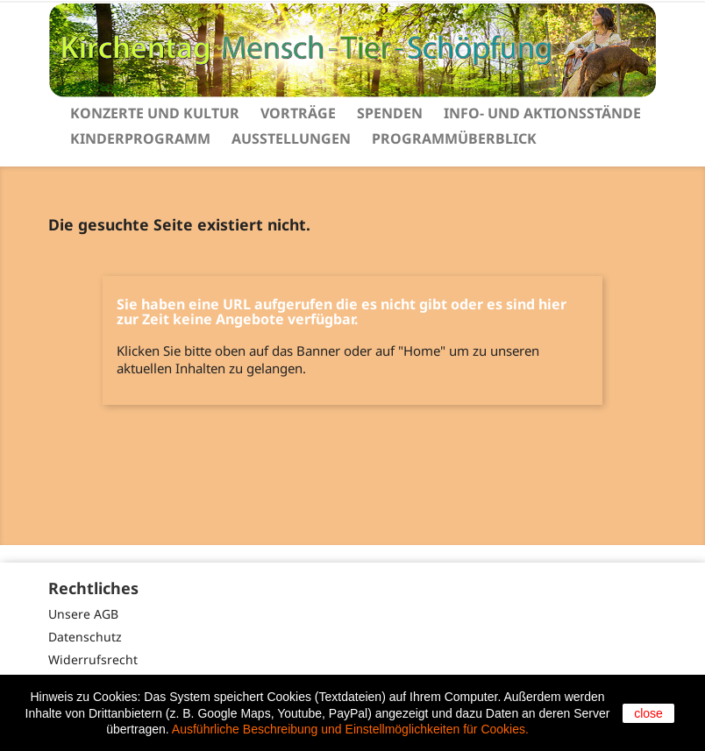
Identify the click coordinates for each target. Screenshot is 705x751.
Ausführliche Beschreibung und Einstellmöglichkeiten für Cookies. (350, 729)
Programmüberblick (454, 138)
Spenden (390, 113)
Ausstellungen (291, 138)
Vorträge (298, 113)
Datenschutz (85, 636)
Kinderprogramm (140, 138)
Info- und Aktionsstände (542, 113)
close (648, 713)
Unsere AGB (83, 614)
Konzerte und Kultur (154, 113)
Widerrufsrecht (93, 659)
